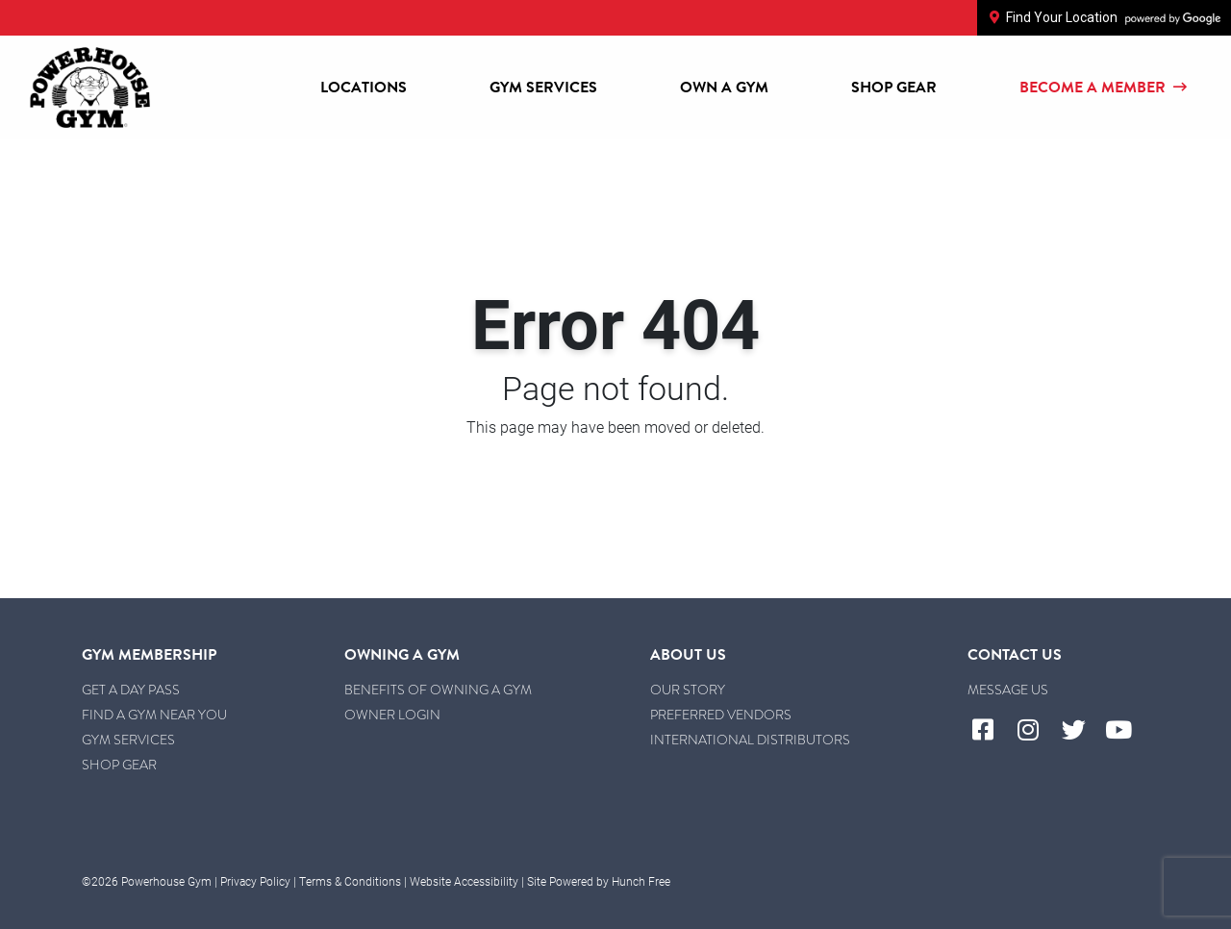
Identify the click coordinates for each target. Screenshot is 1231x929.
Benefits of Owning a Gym (438, 689)
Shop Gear (894, 87)
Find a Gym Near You (154, 714)
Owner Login (392, 714)
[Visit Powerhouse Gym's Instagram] (1035, 731)
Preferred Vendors (720, 714)
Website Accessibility (464, 881)
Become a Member (1104, 87)
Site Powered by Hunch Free (598, 881)
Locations (363, 87)
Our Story (687, 689)
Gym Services (543, 87)
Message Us (1007, 689)
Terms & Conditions (350, 881)
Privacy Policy (255, 881)
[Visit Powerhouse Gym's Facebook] (990, 731)
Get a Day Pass (131, 689)
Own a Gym (724, 87)
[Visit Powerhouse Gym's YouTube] (1126, 731)
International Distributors (750, 739)
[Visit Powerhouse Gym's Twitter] (1080, 731)
